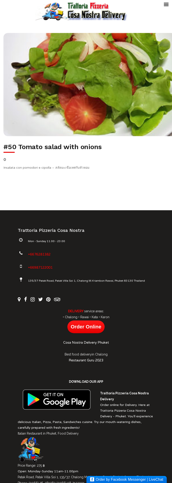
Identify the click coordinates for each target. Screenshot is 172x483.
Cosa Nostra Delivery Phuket (86, 342)
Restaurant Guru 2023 (86, 360)
